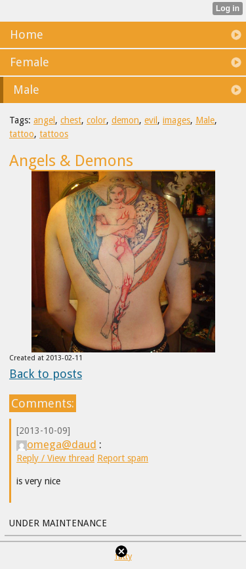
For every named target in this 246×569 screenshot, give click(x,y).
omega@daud (56, 444)
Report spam (122, 458)
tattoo (21, 134)
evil (150, 120)
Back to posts (45, 374)
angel (44, 120)
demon (125, 120)
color (96, 120)
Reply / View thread (55, 458)
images (176, 120)
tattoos (53, 134)
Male (205, 120)
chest (70, 120)
